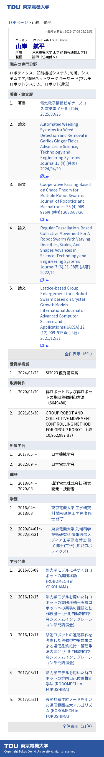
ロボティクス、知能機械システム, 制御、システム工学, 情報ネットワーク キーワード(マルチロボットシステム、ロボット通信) (51, 78)
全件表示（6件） (79, 353)
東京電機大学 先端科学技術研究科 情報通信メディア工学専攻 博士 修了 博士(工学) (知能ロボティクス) (71, 540)
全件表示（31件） (78, 726)
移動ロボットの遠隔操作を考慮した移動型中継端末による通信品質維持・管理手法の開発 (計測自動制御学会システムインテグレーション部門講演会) (69, 648)
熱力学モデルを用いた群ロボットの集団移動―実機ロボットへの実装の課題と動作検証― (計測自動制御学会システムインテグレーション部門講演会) (69, 610)
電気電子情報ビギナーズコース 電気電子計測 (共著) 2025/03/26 (65, 108)
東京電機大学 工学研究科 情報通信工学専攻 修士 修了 (71, 513)
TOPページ (18, 22)
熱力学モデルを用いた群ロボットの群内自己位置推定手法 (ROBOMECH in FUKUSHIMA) (69, 681)
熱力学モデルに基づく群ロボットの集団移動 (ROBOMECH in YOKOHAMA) (69, 578)
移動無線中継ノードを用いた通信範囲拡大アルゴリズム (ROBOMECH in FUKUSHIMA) (69, 708)
